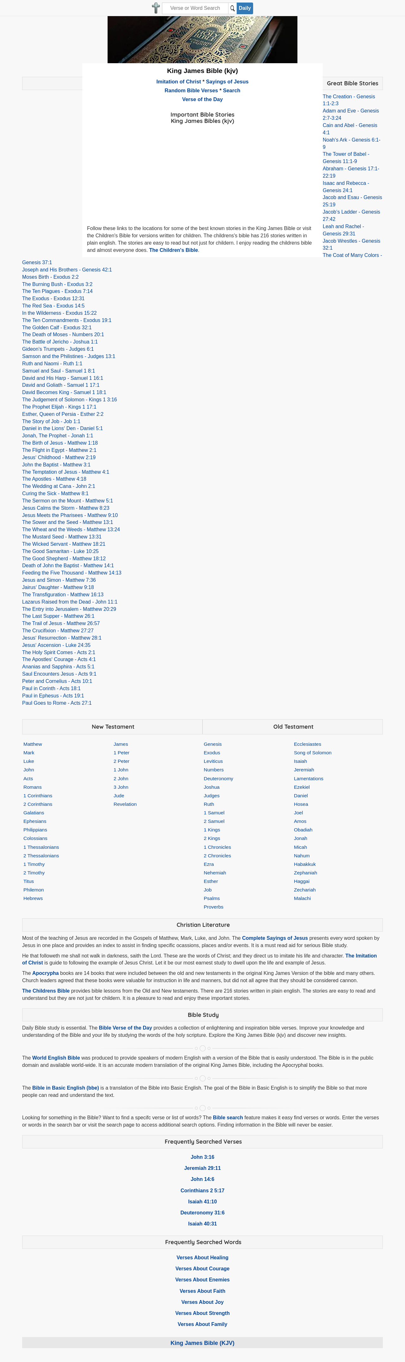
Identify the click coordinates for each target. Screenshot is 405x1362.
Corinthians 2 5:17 (203, 1190)
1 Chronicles (217, 847)
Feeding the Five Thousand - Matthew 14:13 (72, 572)
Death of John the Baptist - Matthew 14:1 (68, 565)
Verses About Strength (202, 1313)
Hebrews (33, 898)
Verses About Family (202, 1324)
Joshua (212, 787)
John (28, 769)
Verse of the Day (202, 99)
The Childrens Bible (46, 991)
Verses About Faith (202, 1291)
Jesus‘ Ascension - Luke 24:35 (56, 645)
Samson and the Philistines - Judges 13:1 (68, 356)
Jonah (300, 838)
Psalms (212, 898)
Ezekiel (302, 787)
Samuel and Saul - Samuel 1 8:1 (58, 371)
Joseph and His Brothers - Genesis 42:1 (67, 269)
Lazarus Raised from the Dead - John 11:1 (70, 602)
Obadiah (303, 829)
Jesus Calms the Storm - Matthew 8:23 (65, 508)
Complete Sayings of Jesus (275, 938)
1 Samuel (214, 812)
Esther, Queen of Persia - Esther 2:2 (62, 414)
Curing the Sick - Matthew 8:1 (55, 493)
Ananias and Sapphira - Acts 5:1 (58, 666)
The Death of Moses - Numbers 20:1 (63, 334)
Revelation (125, 804)
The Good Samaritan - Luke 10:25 (60, 551)
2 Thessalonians (41, 855)
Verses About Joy (202, 1302)
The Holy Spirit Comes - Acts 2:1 (58, 652)
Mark (28, 752)
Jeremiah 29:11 (202, 1168)
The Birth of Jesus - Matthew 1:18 (60, 443)
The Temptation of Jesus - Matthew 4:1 (65, 472)
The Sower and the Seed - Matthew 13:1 (67, 522)
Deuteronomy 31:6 (202, 1212)
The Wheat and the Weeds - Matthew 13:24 (71, 529)
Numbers (214, 769)
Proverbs (213, 906)
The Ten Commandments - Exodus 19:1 (67, 320)
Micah (300, 847)
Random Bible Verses (191, 90)
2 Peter (121, 761)
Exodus (212, 752)
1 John (121, 769)
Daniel (301, 795)
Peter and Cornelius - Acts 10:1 (57, 681)
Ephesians (34, 821)
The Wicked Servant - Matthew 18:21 (63, 544)
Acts (28, 778)
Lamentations (308, 778)
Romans (32, 787)
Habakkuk (305, 864)
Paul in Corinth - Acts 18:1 (51, 688)
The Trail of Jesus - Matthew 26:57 (61, 623)
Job (208, 889)
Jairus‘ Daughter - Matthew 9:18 (58, 587)
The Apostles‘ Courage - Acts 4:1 (59, 659)
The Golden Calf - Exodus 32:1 (57, 327)
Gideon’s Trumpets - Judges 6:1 (58, 349)
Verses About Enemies (202, 1279)
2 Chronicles (217, 855)
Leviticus (213, 761)
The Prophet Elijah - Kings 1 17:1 (59, 407)
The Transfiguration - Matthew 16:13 (62, 594)
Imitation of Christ (178, 81)
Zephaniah (305, 872)
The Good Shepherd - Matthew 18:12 (64, 558)
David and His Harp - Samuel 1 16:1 (62, 378)
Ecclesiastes (307, 744)
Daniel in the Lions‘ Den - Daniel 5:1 (62, 428)
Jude (119, 795)
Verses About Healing (202, 1257)
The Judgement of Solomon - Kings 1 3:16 (69, 399)
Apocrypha (45, 973)
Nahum (302, 855)
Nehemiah (215, 872)
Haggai (301, 881)
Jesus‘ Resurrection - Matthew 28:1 (62, 638)
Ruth (209, 804)
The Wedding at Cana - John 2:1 (58, 486)
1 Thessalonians (41, 847)
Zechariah (305, 889)
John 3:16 (203, 1157)
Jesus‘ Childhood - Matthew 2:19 (59, 457)
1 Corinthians (37, 795)
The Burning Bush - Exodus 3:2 (57, 284)
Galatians (33, 812)
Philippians (35, 829)
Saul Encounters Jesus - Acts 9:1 (59, 674)
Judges (212, 795)
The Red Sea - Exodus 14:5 (53, 305)
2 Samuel (214, 821)
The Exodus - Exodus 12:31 (53, 298)
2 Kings (212, 838)
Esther (211, 881)
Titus (28, 881)
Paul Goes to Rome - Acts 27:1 (57, 703)
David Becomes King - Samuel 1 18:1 (64, 392)
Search (231, 90)
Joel (298, 812)
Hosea (301, 804)
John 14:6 (203, 1179)
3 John (121, 787)
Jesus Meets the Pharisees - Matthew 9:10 (70, 515)
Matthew (32, 744)
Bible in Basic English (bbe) (65, 1088)
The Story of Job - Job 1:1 (51, 421)
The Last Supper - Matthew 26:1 (58, 616)
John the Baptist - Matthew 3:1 (56, 464)
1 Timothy (34, 864)
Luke (28, 761)
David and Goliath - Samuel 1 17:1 (61, 385)
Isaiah (300, 761)
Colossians (35, 838)
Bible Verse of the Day (125, 1028)
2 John (121, 778)
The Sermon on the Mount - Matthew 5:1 (67, 500)
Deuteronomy (218, 778)
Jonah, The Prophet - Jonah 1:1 (57, 435)
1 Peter (121, 752)
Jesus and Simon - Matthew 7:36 (59, 580)
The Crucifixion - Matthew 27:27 (58, 630)
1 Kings (212, 829)
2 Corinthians (37, 804)
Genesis (213, 744)
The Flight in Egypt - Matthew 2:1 (59, 450)
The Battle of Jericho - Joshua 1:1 (60, 341)
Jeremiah (304, 769)
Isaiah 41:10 (202, 1201)
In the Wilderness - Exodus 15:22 (59, 313)
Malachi (302, 898)
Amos (300, 821)
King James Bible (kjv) (202, 70)
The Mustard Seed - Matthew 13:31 (62, 536)
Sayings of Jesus (227, 81)
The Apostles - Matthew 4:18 (54, 479)
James (121, 744)
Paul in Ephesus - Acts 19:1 (53, 695)
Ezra (209, 864)
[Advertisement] (202, 170)
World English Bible (56, 1058)
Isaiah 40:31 (202, 1223)
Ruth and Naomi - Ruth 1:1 (52, 363)
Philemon (33, 889)
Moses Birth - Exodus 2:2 (50, 277)
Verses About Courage (202, 1268)
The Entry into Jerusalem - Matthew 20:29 (69, 609)
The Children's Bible (173, 250)
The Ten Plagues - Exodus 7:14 (57, 291)
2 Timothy (34, 872)
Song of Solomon (313, 752)
